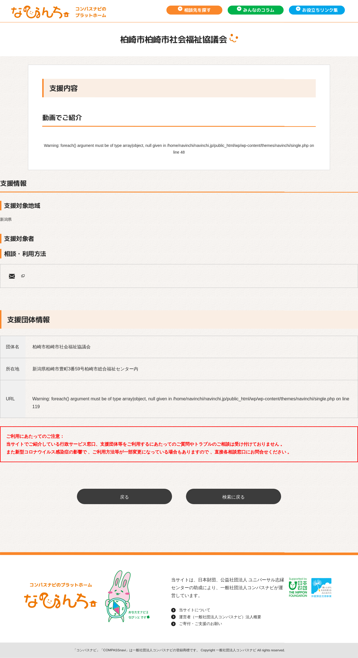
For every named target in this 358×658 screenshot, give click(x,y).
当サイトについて (194, 610)
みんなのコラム (258, 10)
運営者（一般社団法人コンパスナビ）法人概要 (220, 617)
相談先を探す (197, 10)
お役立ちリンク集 (320, 10)
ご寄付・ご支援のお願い (200, 623)
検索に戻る (233, 497)
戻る (124, 497)
